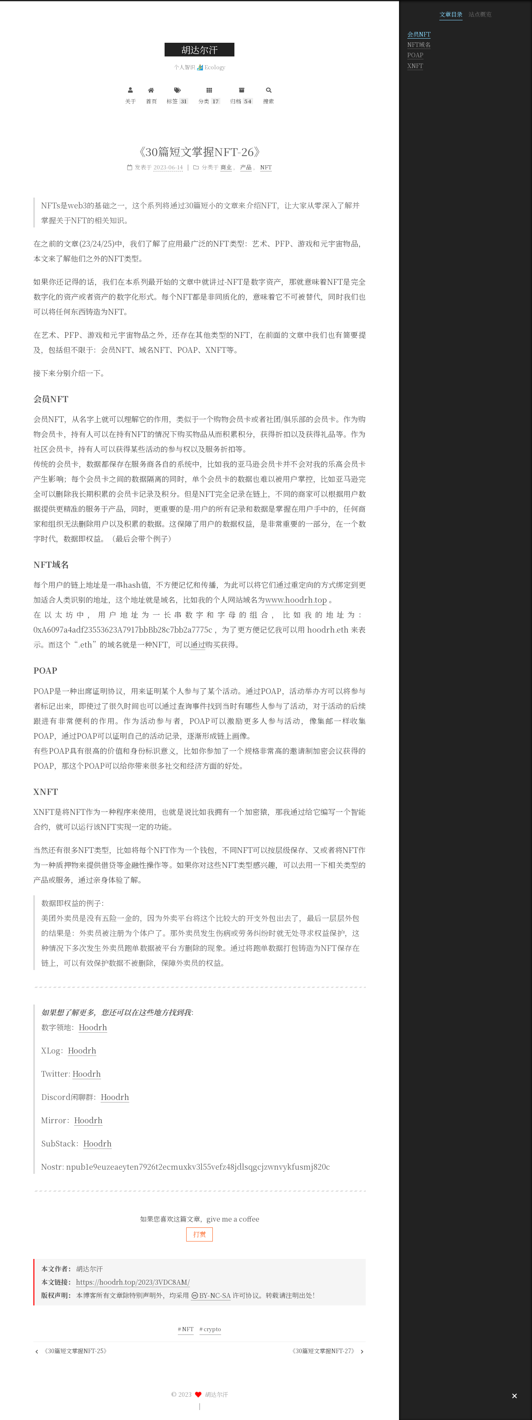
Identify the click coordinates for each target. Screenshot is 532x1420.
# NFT (186, 1329)
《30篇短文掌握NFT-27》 (327, 1351)
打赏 (199, 1234)
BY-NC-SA (211, 1295)
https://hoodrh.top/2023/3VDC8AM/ (133, 1282)
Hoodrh (93, 1027)
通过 (197, 644)
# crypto (210, 1329)
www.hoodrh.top (296, 599)
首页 (151, 95)
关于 (130, 95)
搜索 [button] (268, 95)
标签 (178, 95)
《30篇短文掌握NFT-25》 (72, 1351)
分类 (209, 95)
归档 (242, 95)
